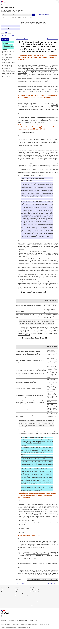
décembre (20, 244)
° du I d (53, 65)
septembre (40, 141)
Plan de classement (9, 17)
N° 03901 (30, 178)
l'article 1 (21, 423)
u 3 (48, 65)
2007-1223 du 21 (39, 253)
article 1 (50, 139)
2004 (23, 120)
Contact (2, 591)
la (56, 330)
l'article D (45, 109)
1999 (39, 71)
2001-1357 (49, 333)
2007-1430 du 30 (40, 423)
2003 (37, 433)
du (30, 67)
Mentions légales (16, 624)
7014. (49, 307)
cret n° (22, 141)
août (44, 253)
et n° (33, 449)
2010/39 (52, 416)
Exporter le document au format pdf (2, 32)
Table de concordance (20, 591)
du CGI (48, 138)
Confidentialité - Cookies (32, 624)
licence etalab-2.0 (27, 627)
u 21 (51, 458)
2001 (25, 335)
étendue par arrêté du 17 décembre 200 (36, 120)
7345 (54, 389)
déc (29, 511)
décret (55, 138)
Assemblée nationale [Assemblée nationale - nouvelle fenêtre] (34, 589)
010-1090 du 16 (32, 141)
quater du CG (44, 103)
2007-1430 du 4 (24, 139)
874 (54, 382)
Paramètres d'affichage (44, 624)
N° (36, 178)
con (29, 70)
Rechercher (33, 15)
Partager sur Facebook (2, 36)
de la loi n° (32, 253)
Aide (2, 589)
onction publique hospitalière (29, 246)
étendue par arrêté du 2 (49, 71)
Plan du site (23, 624)
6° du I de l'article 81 (33, 503)
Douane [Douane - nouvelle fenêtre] (31, 597)
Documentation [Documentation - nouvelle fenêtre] (18, 593)
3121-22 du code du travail (35, 547)
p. (55, 305)
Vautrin (52, 386)
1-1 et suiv (21, 106)
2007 (36, 139)
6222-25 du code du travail (40, 554)
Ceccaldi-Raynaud (50, 304)
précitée (33, 258)
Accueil (2, 17)
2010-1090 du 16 (34, 327)
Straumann (53, 366)
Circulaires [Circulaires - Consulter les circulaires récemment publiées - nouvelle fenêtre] (32, 595)
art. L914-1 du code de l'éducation (30, 165)
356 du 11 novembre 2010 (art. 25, (45, 142)
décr (54, 432)
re (35, 71)
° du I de (31, 138)
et (39, 246)
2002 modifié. (33, 483)
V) (55, 142)
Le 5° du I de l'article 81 (26, 457)
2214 (41, 178)
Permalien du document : (19, 580)
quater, (41, 330)
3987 (50, 354)
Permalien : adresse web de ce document (9, 32)
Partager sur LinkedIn (9, 36)
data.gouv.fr (33, 620)
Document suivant (52, 39)
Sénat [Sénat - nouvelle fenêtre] (31, 605)
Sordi (52, 372)
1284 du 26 (42, 449)
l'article (31, 571)
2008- (47, 471)
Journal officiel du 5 (46, 254)
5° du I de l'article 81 (38, 476)
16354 (24, 256)
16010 (51, 411)
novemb (32, 71)
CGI (47, 67)
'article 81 (24, 452)
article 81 (35, 330)
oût (44, 513)
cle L (27, 547)
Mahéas (48, 314)
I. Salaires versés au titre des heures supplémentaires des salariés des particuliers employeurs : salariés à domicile (8, 45)
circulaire (28, 258)
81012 (52, 371)
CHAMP (19, 17)
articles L (53, 105)
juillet (19, 120)
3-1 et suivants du (39, 106)
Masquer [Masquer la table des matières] (5, 39)
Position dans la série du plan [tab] (8, 26)
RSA (15, 17)
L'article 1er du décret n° (27, 468)
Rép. (44, 304)
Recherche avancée (44, 14)
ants (26, 106)
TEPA (36, 514)
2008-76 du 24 (37, 511)
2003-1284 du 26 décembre (27, 433)
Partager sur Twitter (6, 36)
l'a (36, 541)
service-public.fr (13, 620)
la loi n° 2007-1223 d (43, 458)
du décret (30, 423)
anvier (27, 483)
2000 (27, 480)
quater (26, 67)
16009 (51, 391)
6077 (48, 317)
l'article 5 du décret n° (38, 471)
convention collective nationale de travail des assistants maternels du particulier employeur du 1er (38, 118)
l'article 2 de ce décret (30, 219)
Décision (49, 413)
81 (34, 571)
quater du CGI (36, 443)
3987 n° (45, 307)
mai (49, 305)
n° (18, 139)
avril (46, 316)
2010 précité (50, 327)
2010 (46, 141)
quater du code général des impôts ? (37, 452)
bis (38, 571)
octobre (32, 139)
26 (50, 387)
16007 (51, 397)
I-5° (46, 330)
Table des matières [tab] (6, 23)
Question (23, 178)
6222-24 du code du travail (49, 541)
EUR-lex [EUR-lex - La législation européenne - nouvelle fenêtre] (31, 599)
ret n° (32, 511)
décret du (31, 487)
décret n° (29, 142)
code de (47, 106)
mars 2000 (21, 73)
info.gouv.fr (3, 620)
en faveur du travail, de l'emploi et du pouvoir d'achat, (45, 261)
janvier (25, 473)
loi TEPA (25, 461)
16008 (51, 404)
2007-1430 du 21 (31, 323)
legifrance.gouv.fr (23, 620)
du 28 (55, 333)
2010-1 (34, 142)
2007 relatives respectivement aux (33, 244)
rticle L (39, 541)
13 (46, 305)
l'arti (23, 547)
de (52, 413)
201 (49, 316)
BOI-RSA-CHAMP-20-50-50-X (45, 574)
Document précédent (22, 39)
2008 (53, 305)
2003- (36, 449)
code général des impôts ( (38, 67)
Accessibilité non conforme (6, 624)
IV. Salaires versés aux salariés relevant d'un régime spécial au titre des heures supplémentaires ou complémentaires (8, 71)
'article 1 (22, 513)
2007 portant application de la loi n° (50, 260)
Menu (57, 2)
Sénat (48, 381)
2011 (48, 382)
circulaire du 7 (22, 243)
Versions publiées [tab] (6, 29)
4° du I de (30, 103)
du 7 (37, 258)
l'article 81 (20, 67)
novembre (30, 243)
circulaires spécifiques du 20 (50, 243)
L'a (27, 554)
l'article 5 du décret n (37, 480)
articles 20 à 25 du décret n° (41, 482)
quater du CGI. (48, 476)
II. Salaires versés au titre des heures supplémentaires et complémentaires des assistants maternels (8, 54)
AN (44, 305)
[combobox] (17, 15)
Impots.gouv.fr (32, 603)
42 (32, 106)
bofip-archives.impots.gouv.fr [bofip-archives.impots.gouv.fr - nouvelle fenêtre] (21, 595)
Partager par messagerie (13, 36)
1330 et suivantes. (33, 517)
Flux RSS (17, 589)
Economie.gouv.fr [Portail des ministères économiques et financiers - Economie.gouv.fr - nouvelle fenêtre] (33, 601)
